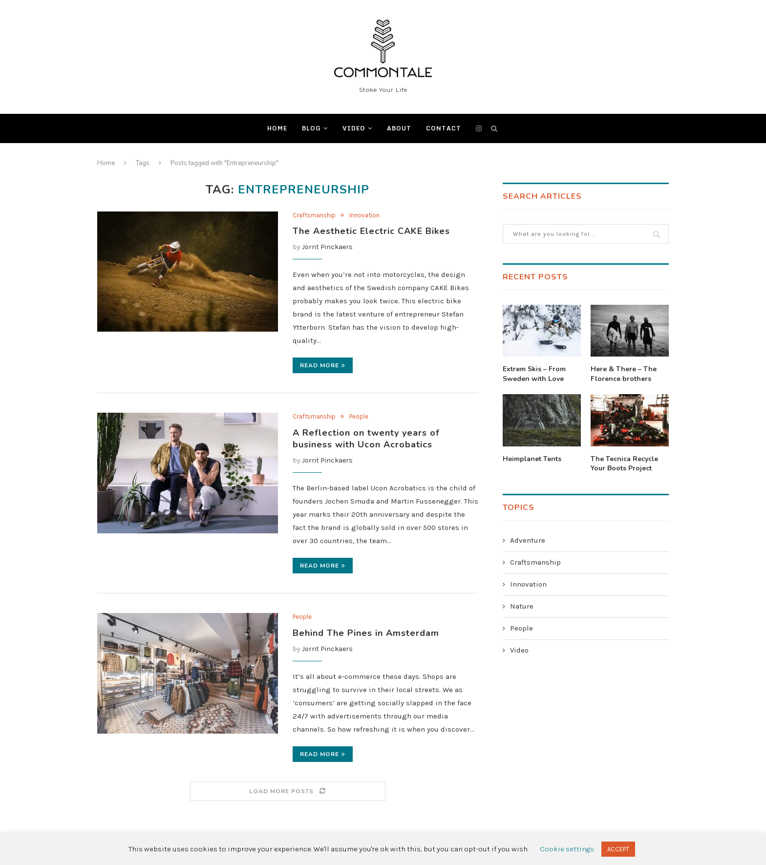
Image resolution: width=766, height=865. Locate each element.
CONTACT (443, 128)
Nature (521, 606)
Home (277, 128)
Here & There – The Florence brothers (624, 373)
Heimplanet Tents (532, 459)
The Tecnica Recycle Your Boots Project (624, 463)
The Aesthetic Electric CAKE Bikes (371, 231)
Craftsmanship (314, 215)
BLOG (311, 128)
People (358, 416)
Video (353, 128)
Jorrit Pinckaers (327, 247)
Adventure (527, 540)
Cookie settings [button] (567, 848)
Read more (322, 365)
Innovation (364, 215)
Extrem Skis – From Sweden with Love (534, 373)
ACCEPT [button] (618, 849)
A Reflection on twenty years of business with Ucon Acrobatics (366, 438)
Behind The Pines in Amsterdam (366, 633)
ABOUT (399, 128)
